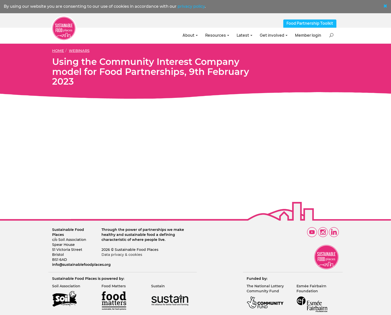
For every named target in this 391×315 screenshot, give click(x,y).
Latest (244, 35)
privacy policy (191, 6)
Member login (308, 35)
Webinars (79, 50)
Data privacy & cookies (121, 254)
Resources (217, 35)
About (190, 35)
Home (58, 50)
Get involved (274, 35)
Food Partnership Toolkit (310, 23)
